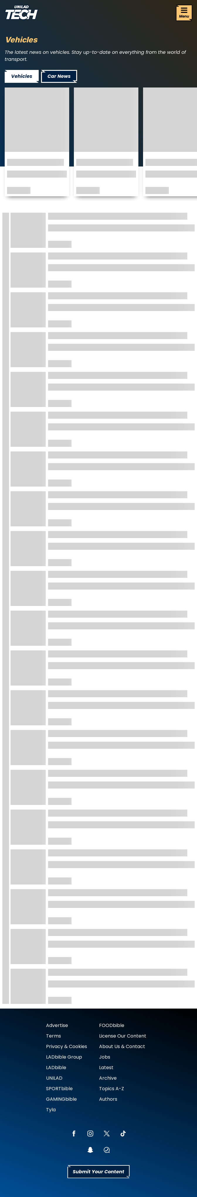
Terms (53, 1036)
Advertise (57, 1025)
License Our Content (122, 1036)
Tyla (51, 1109)
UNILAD (54, 1078)
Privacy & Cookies (66, 1046)
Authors (108, 1099)
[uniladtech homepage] (21, 13)
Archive (108, 1078)
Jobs (104, 1057)
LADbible (56, 1067)
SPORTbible (59, 1088)
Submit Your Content (98, 1171)
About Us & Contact (122, 1046)
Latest (106, 1067)
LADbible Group (64, 1057)
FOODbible (111, 1025)
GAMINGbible (61, 1099)
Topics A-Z (111, 1088)
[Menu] (184, 12)
